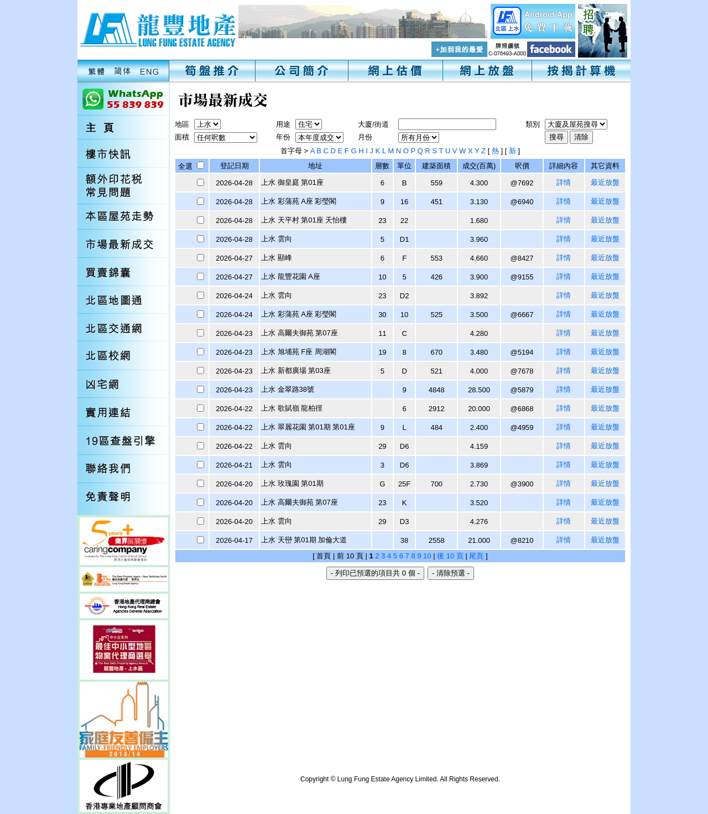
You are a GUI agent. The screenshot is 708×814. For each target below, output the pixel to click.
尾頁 (476, 556)
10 (427, 556)
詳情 (563, 182)
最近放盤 (605, 182)
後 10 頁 (450, 556)
